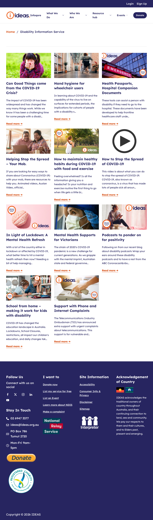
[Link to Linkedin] (30, 394)
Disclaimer (86, 402)
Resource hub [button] (102, 15)
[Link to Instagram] (23, 394)
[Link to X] (15, 394)
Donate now (50, 384)
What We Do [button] (55, 15)
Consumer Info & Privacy (90, 393)
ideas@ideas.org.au (24, 425)
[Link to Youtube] (7, 399)
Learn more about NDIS (57, 404)
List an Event (51, 398)
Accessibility (87, 384)
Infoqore (35, 15)
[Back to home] (18, 15)
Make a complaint (54, 411)
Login (130, 3)
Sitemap (85, 408)
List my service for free (57, 391)
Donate (140, 15)
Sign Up (142, 3)
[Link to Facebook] (7, 394)
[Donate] (21, 457)
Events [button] (122, 15)
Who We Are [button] (78, 15)
